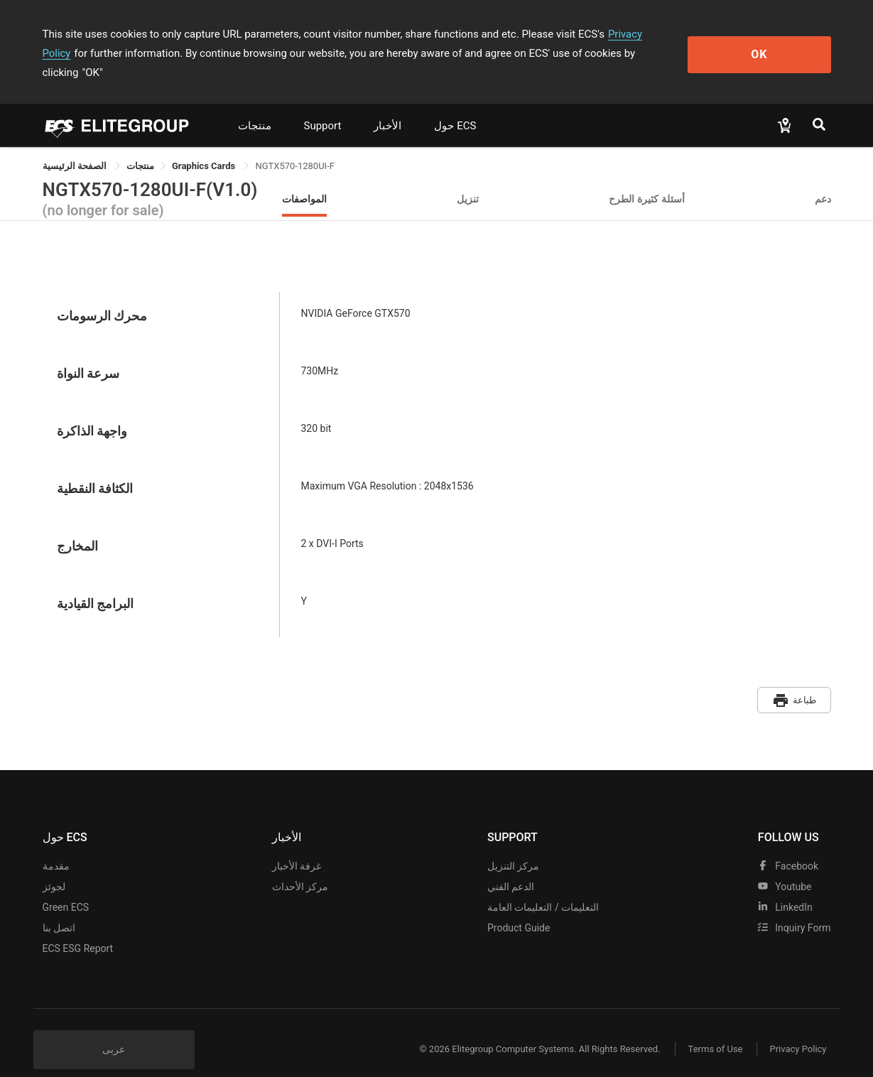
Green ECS (66, 886)
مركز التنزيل (513, 845)
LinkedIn (785, 886)
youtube (785, 866)
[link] (140, 146)
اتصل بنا (59, 907)
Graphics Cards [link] (204, 146)
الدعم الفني (510, 866)
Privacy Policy (640, 34)
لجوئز (54, 866)
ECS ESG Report (78, 927)
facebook (788, 845)
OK (772, 43)
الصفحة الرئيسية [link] (76, 146)
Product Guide (518, 907)
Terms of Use (713, 1029)
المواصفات (304, 179)
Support (323, 106)
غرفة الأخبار (296, 845)
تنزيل (468, 179)
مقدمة (56, 845)
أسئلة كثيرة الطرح (647, 179)
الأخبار (387, 106)
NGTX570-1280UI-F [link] (295, 146)
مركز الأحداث (300, 866)
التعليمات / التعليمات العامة (543, 886)
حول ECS (455, 106)
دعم (823, 179)
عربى (113, 1028)
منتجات (254, 106)
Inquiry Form (794, 907)
